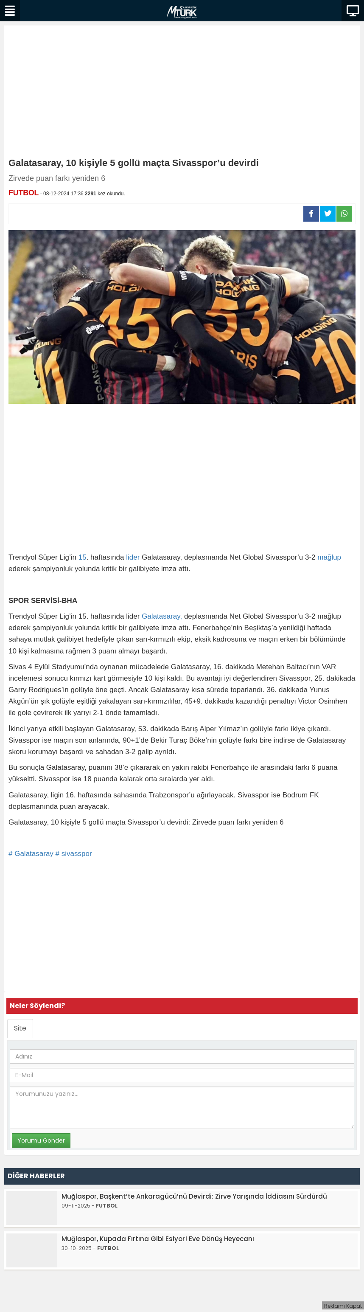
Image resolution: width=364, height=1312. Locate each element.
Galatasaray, (162, 616)
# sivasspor (74, 854)
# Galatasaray (30, 854)
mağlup (329, 557)
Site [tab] (20, 1028)
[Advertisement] (182, 93)
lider (133, 557)
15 (82, 557)
